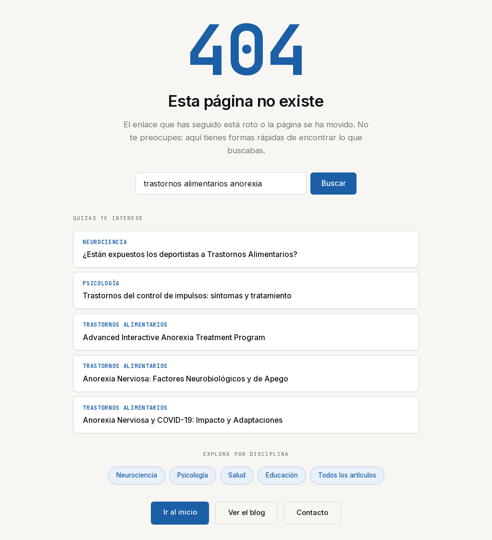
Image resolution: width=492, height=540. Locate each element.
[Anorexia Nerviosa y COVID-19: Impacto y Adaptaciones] (246, 414)
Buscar (333, 183)
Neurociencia (136, 475)
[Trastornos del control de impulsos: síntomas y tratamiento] (246, 290)
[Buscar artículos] (221, 183)
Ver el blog (246, 512)
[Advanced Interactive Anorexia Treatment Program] (246, 332)
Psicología (192, 475)
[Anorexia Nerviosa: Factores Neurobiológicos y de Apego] (246, 373)
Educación (282, 475)
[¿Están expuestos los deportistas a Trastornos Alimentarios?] (246, 249)
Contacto (312, 512)
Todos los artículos (347, 475)
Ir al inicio (180, 512)
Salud (237, 475)
